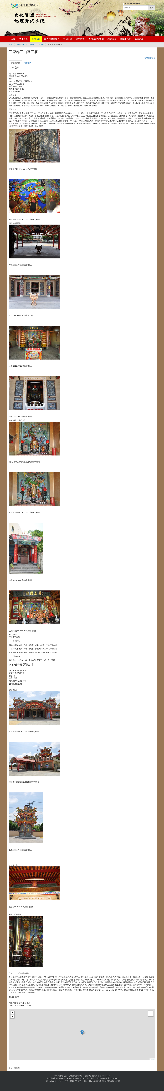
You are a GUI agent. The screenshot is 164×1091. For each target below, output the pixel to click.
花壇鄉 (41, 45)
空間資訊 (67, 39)
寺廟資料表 (15, 63)
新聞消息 (139, 39)
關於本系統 (125, 39)
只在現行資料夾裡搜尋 (132, 3)
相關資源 (111, 39)
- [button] (12, 1016)
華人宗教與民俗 (51, 39)
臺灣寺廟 (36, 39)
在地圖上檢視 (149, 58)
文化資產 (23, 39)
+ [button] (12, 1013)
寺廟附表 (28, 63)
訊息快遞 (80, 39)
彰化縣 (31, 45)
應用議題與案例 (96, 39)
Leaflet (152, 1059)
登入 (119, 11)
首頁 (13, 39)
